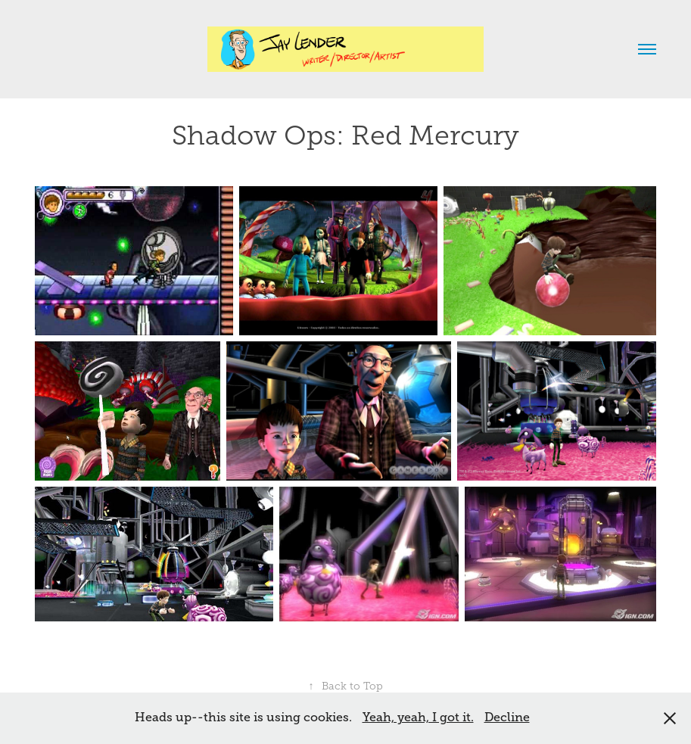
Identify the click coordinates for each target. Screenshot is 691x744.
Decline (507, 717)
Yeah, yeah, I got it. (418, 717)
